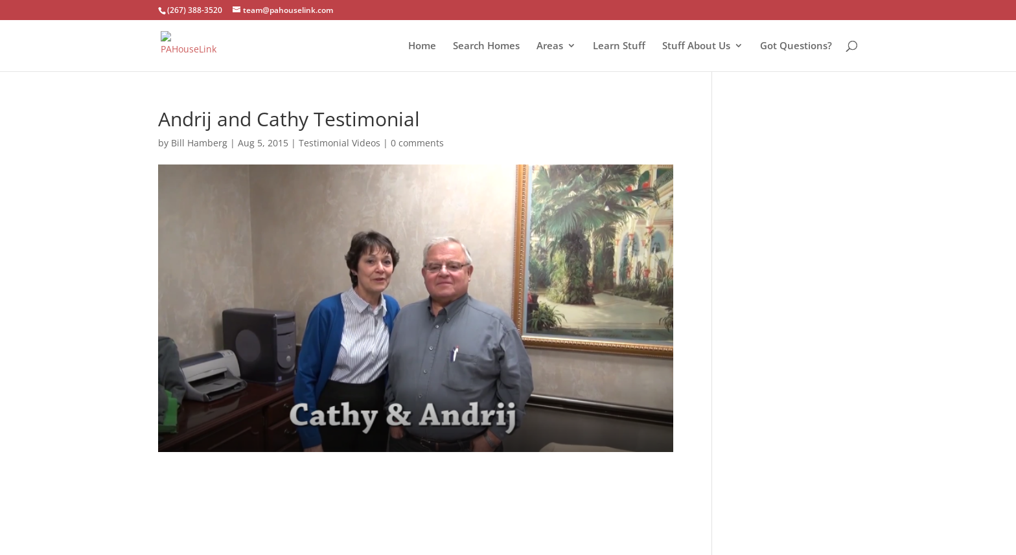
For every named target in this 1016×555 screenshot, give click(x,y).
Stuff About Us (696, 46)
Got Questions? (796, 46)
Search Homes (486, 46)
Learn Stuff (619, 46)
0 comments (417, 143)
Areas (550, 46)
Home (422, 46)
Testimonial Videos (339, 143)
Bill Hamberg (199, 143)
